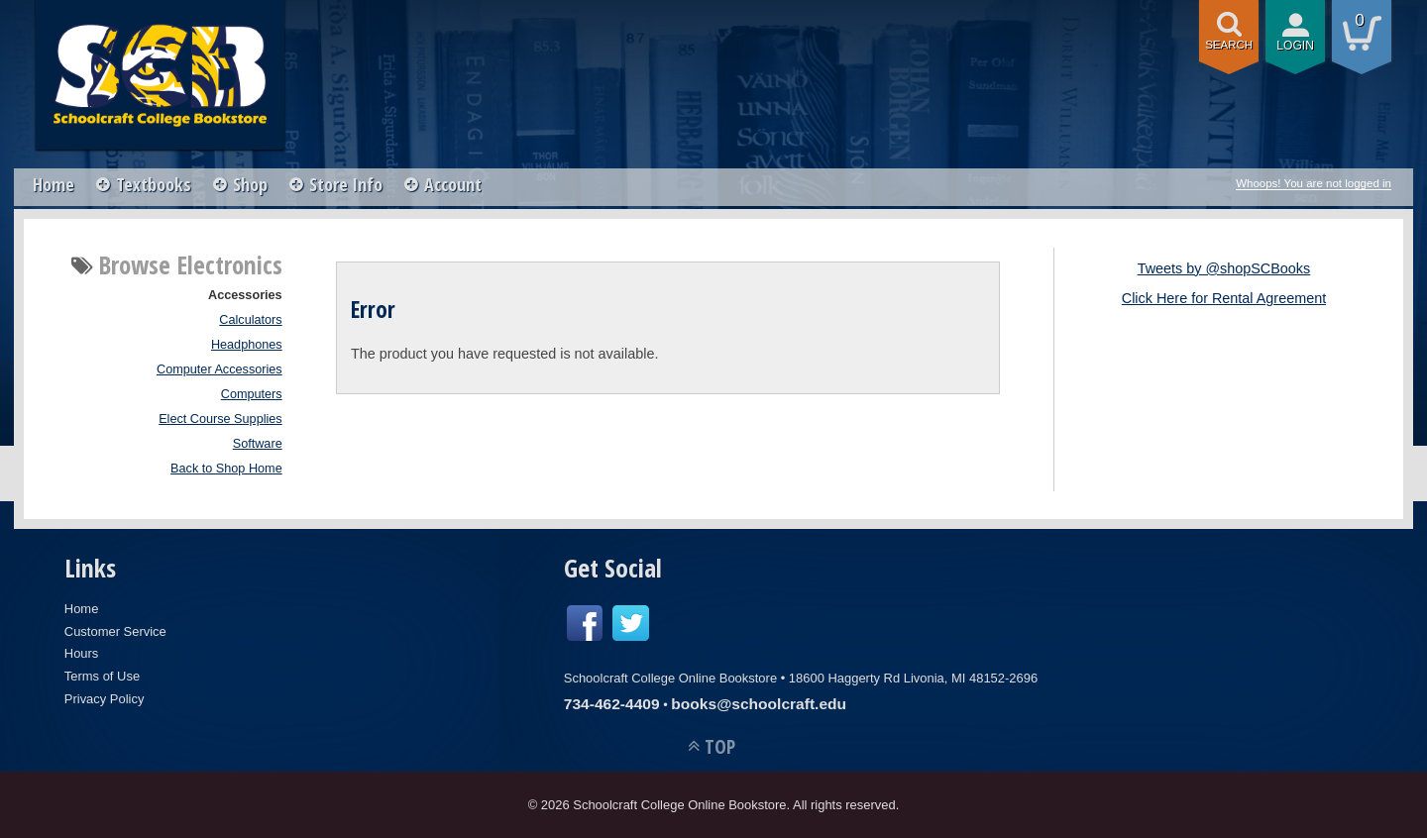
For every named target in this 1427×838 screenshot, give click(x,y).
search (1229, 45)
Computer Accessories (219, 369)
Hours (81, 653)
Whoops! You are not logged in (1313, 183)
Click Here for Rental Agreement (1224, 298)
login (1295, 45)
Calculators (250, 320)
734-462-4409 (612, 703)
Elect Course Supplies (220, 419)
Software (257, 444)
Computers (251, 394)
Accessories (245, 295)
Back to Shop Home (226, 468)
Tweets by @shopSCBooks (1224, 268)
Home (53, 184)
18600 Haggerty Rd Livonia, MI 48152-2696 (913, 678)
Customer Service (115, 631)
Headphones (246, 345)
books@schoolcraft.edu (758, 703)
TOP (720, 746)
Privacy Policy (104, 698)
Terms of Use (102, 676)
